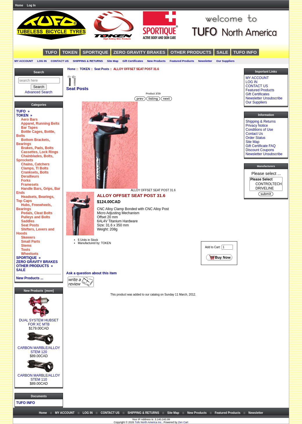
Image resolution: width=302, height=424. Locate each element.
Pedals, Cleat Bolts (34, 213)
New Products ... (29, 278)
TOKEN (85, 69)
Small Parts (28, 241)
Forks (23, 180)
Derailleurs (27, 176)
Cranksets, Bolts (32, 172)
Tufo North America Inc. (148, 422)
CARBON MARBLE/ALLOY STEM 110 (38, 376)
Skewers (25, 237)
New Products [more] (39, 290)
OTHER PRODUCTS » (34, 266)
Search (38, 72)
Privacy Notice (257, 126)
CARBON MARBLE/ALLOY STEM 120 (38, 348)
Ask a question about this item (91, 273)
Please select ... (266, 173)
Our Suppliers (225, 60)
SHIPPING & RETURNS (88, 60)
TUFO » (23, 111)
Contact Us (254, 134)
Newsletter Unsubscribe (264, 98)
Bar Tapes (27, 128)
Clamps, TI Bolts (32, 168)
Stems (24, 246)
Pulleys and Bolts (33, 217)
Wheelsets (27, 254)
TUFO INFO (245, 52)
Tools (23, 250)
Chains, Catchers (33, 164)
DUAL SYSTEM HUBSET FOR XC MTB (38, 320)
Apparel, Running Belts (38, 123)
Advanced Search (39, 92)
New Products (156, 60)
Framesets (27, 185)
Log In (31, 5)
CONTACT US (60, 60)
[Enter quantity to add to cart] (227, 247)
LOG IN (42, 60)
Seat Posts (101, 69)
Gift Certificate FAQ (261, 146)
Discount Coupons (260, 150)
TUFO (51, 52)
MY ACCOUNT (24, 60)
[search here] (39, 80)
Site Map (112, 60)
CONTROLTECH (266, 184)
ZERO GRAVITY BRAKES (140, 52)
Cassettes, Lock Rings (37, 152)
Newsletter (205, 60)
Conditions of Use (259, 130)
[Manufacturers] (266, 184)
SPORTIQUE (95, 52)
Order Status (255, 138)
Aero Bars (27, 119)
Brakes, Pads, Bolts (35, 148)
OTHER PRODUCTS (190, 52)
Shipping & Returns (261, 121)
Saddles (25, 221)
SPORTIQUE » (28, 258)
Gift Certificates (133, 60)
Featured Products (182, 60)
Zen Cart (183, 422)
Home (19, 5)
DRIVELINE (266, 188)
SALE (222, 52)
